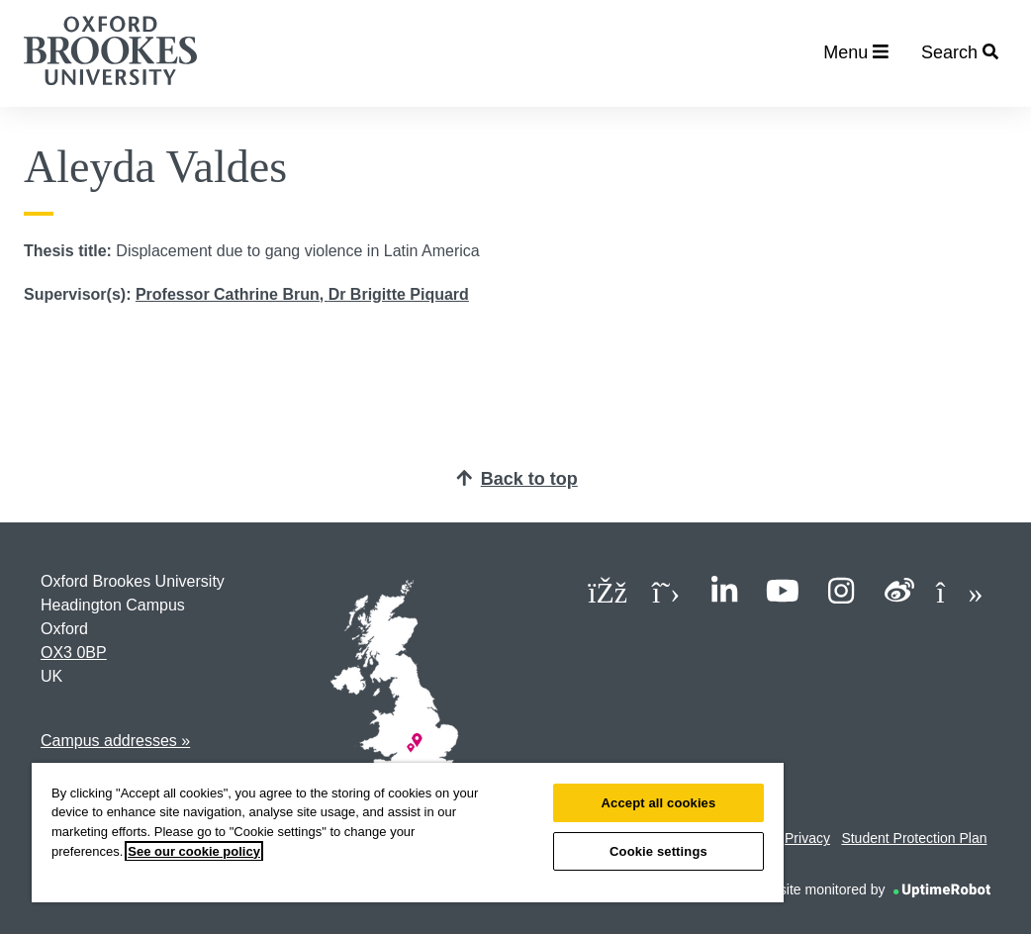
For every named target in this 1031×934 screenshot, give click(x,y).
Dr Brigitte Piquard (398, 294)
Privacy (807, 838)
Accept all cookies (659, 802)
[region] (408, 832)
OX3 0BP (74, 652)
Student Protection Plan (913, 838)
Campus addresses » (115, 740)
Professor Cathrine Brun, (232, 294)
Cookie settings (658, 851)
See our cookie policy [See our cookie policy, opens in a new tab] (194, 851)
